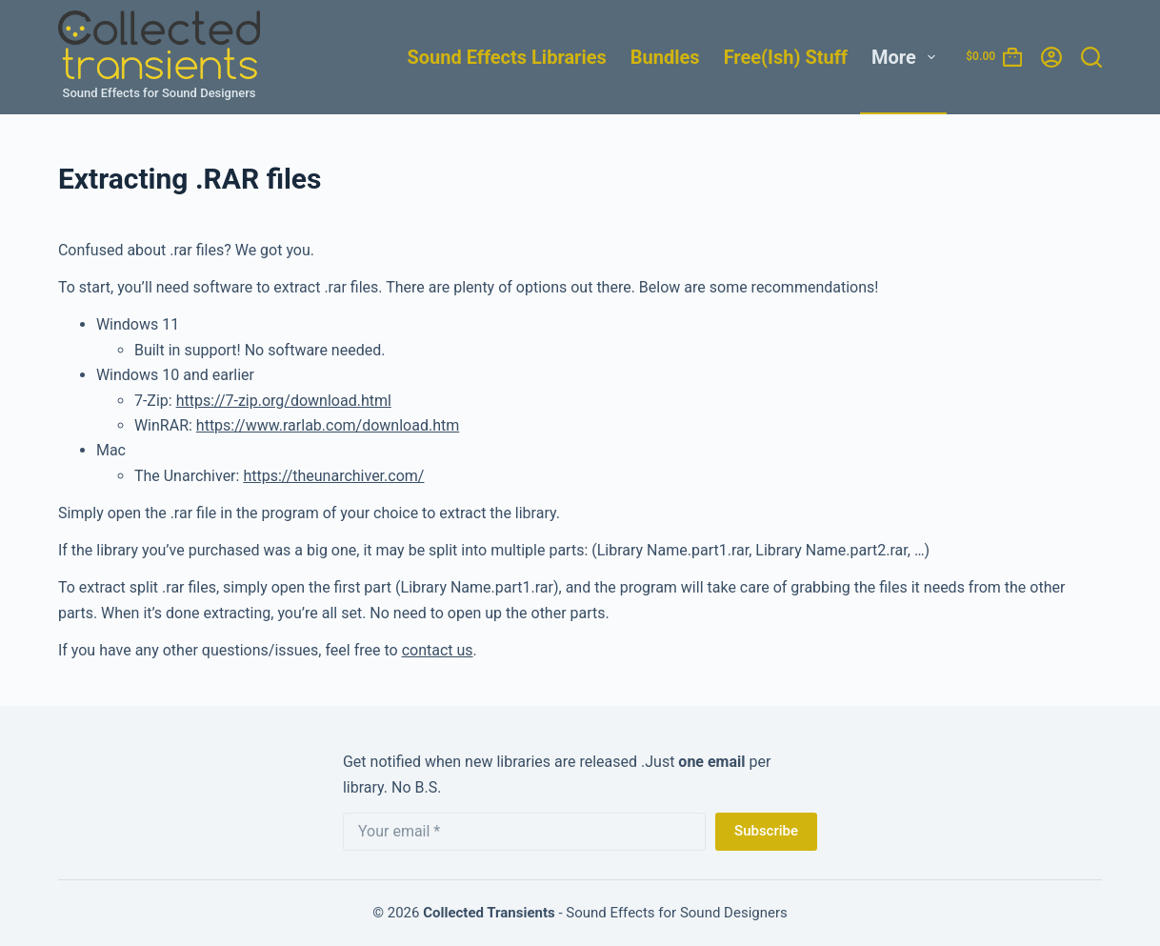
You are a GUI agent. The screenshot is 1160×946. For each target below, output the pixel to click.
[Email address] (524, 832)
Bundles (665, 57)
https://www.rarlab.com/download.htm (327, 425)
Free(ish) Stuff (786, 57)
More (907, 57)
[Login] (1051, 57)
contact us (437, 650)
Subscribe (766, 830)
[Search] (1091, 57)
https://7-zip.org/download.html (283, 401)
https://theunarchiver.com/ (333, 476)
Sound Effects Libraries (506, 57)
